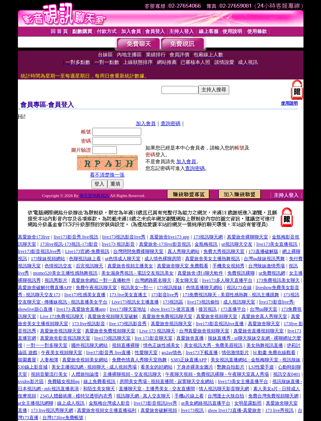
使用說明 (289, 103)
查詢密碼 (170, 123)
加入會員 (146, 123)
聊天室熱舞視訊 (94, 195)
